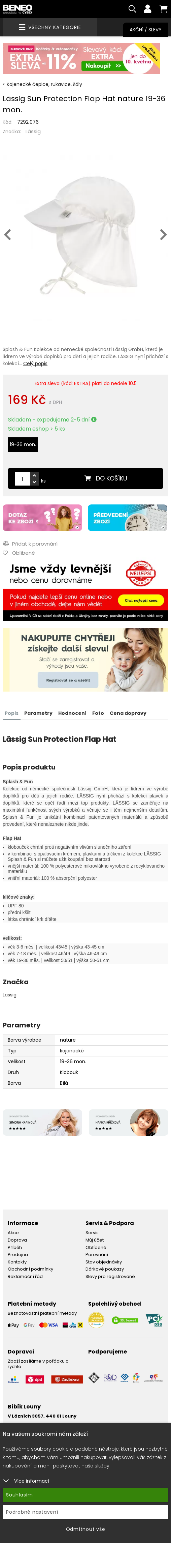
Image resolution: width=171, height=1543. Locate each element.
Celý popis (35, 363)
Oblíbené (96, 1247)
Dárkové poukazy (105, 1269)
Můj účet (95, 1240)
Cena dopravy (128, 713)
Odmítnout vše (85, 1529)
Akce (13, 1232)
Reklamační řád (25, 1276)
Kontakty (17, 1262)
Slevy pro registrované (110, 1276)
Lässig (33, 131)
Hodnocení (72, 713)
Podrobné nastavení (32, 1512)
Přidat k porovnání (30, 544)
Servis (92, 1232)
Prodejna (18, 1254)
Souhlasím (19, 1494)
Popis (12, 713)
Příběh (15, 1247)
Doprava (17, 1240)
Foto (98, 713)
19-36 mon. (23, 444)
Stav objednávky (104, 1262)
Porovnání (97, 1254)
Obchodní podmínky (30, 1269)
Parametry (38, 713)
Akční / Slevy (146, 29)
